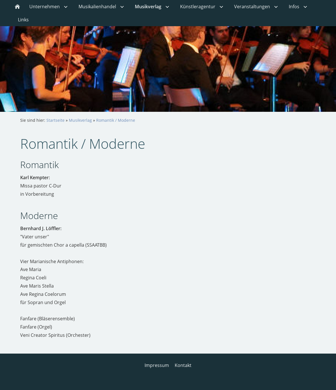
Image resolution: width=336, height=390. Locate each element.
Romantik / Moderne (115, 120)
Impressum (157, 365)
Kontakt (183, 365)
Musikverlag (80, 120)
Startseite (55, 120)
